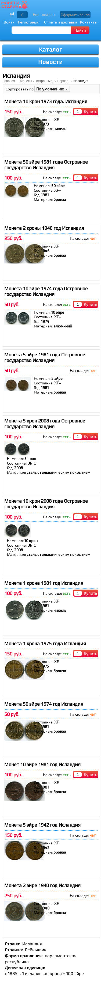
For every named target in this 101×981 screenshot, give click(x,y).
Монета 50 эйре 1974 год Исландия (43, 704)
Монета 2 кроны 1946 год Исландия (44, 228)
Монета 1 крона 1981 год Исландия (43, 583)
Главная (9, 81)
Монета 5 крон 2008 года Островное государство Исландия (44, 423)
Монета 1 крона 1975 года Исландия (45, 643)
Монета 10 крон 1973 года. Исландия (45, 101)
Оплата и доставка (60, 22)
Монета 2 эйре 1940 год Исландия (42, 885)
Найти (80, 30)
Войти (9, 22)
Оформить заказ (75, 14)
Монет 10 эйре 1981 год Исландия (42, 764)
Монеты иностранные (36, 81)
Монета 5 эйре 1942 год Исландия (42, 825)
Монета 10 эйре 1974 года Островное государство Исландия (46, 291)
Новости (50, 62)
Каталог (50, 49)
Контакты (88, 22)
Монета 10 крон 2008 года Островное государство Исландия (46, 503)
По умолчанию (52, 88)
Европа (62, 81)
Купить (90, 111)
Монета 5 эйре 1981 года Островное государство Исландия (44, 357)
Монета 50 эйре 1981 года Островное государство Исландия (46, 164)
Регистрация (29, 22)
